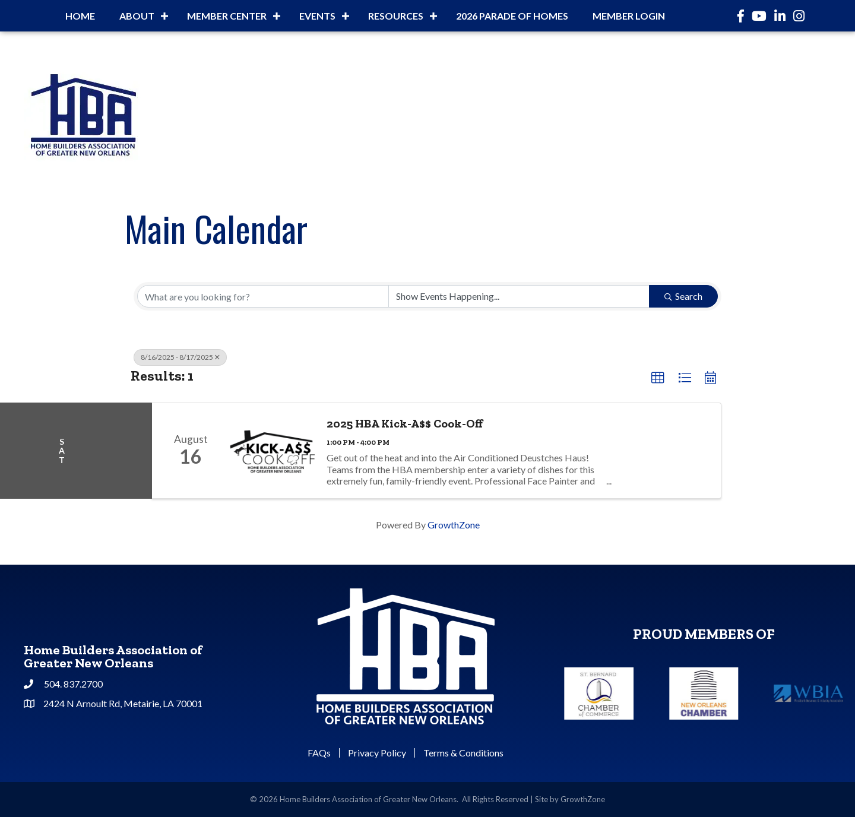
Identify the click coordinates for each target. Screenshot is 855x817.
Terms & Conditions (463, 753)
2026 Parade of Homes (512, 15)
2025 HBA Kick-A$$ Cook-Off (405, 423)
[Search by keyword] (263, 296)
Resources (395, 15)
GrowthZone (454, 524)
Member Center (227, 15)
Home (80, 15)
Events (317, 15)
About (136, 15)
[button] (658, 378)
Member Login (629, 15)
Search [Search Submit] (683, 296)
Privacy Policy (377, 753)
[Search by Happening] (519, 296)
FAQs (319, 753)
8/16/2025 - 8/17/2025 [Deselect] (180, 357)
